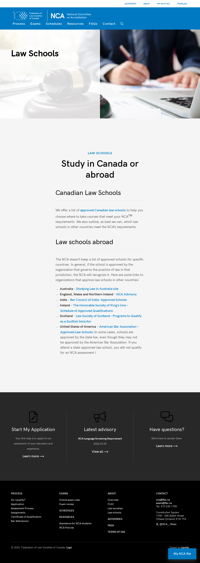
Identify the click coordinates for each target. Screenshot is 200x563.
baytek (185, 547)
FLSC (111, 504)
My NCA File (163, 4)
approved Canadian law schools (103, 210)
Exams (35, 24)
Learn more (33, 456)
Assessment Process (22, 508)
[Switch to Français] (182, 4)
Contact (109, 24)
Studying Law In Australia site (97, 289)
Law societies (115, 508)
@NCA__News (166, 524)
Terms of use (116, 531)
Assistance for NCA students (75, 523)
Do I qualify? (18, 500)
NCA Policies (66, 527)
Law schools (114, 512)
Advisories (130, 4)
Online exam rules (69, 500)
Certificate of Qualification (26, 516)
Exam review (66, 504)
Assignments (18, 512)
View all (100, 452)
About (146, 4)
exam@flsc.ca (164, 503)
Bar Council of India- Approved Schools (98, 300)
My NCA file (182, 554)
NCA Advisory (126, 294)
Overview (113, 500)
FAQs (93, 24)
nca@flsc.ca (163, 499)
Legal (69, 547)
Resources (75, 24)
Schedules (54, 24)
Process (19, 24)
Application (17, 504)
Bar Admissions (20, 521)
